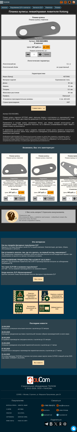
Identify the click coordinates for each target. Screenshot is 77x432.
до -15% (46, 47)
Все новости (38, 363)
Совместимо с (37, 108)
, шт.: (38, 51)
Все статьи (38, 279)
